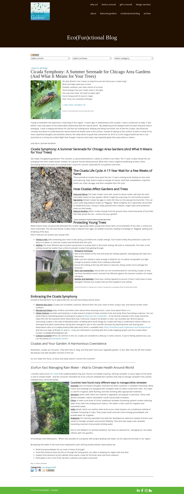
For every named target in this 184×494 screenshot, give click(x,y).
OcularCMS (44, 490)
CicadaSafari (101, 316)
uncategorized (49, 467)
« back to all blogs (39, 68)
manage (54, 490)
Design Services (143, 4)
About (93, 13)
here (128, 310)
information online (59, 338)
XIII (62, 330)
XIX (68, 330)
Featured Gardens (108, 13)
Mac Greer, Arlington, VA (75, 105)
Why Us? (94, 4)
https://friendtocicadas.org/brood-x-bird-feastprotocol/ (127, 327)
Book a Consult (109, 4)
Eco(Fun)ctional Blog (130, 13)
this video (54, 374)
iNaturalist (89, 316)
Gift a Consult (126, 4)
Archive (147, 13)
